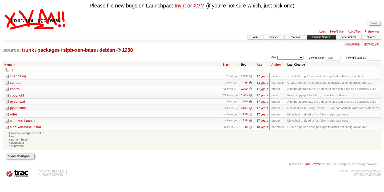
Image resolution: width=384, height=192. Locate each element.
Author (276, 64)
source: (12, 50)
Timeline (274, 37)
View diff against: (363, 57)
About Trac (354, 31)
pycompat (17, 102)
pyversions (18, 108)
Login (322, 31)
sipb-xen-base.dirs (24, 121)
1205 (244, 95)
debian (107, 50)
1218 (244, 115)
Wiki (255, 37)
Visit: (274, 57)
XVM (199, 6)
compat (16, 83)
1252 (244, 76)
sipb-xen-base (79, 50)
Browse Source (321, 37)
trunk (28, 50)
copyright (17, 95)
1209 (244, 89)
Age (259, 64)
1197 (244, 108)
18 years (262, 82)
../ (11, 70)
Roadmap (295, 37)
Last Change (352, 43)
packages (48, 50)
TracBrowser (313, 164)
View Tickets (348, 37)
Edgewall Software (52, 174)
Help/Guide (336, 31)
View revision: (317, 57)
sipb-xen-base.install (26, 127)
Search (371, 37)
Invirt (180, 6)
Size (226, 64)
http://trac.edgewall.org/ (367, 174)
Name (9, 64)
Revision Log (371, 43)
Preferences (372, 31)
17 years (262, 76)
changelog (18, 76)
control (15, 89)
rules (14, 115)
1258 (127, 50)
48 (245, 83)
